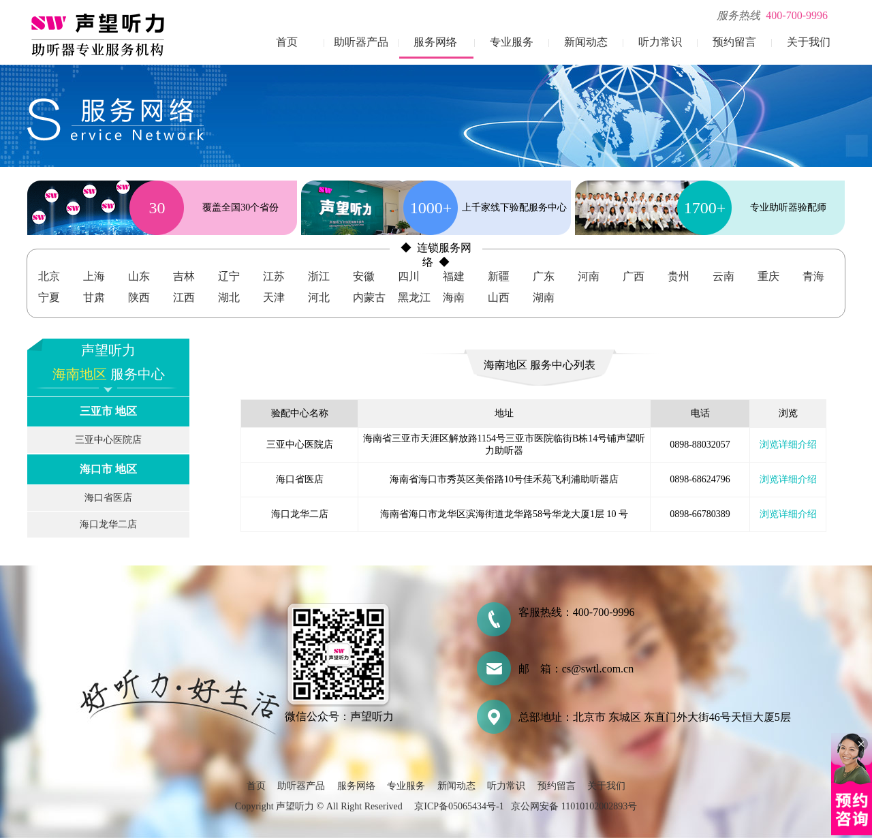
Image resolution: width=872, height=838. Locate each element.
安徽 (364, 276)
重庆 (768, 276)
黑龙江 (414, 297)
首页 (287, 42)
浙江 (319, 276)
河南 (589, 276)
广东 (544, 276)
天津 (274, 297)
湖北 (229, 297)
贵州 (678, 276)
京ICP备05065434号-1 (458, 806)
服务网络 (435, 42)
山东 (139, 276)
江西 (184, 297)
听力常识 (660, 42)
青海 (813, 276)
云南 (723, 276)
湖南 (544, 297)
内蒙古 (369, 297)
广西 (633, 276)
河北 (319, 297)
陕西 (139, 297)
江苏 (274, 276)
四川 (409, 276)
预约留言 (734, 42)
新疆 (499, 276)
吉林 (184, 276)
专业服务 (511, 42)
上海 (94, 276)
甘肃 (94, 297)
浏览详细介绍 (788, 444)
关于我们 (808, 42)
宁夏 (49, 297)
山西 (499, 297)
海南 (454, 297)
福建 (454, 276)
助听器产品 (361, 42)
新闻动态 (586, 42)
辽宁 (229, 276)
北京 (49, 276)
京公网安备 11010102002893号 (574, 806)
